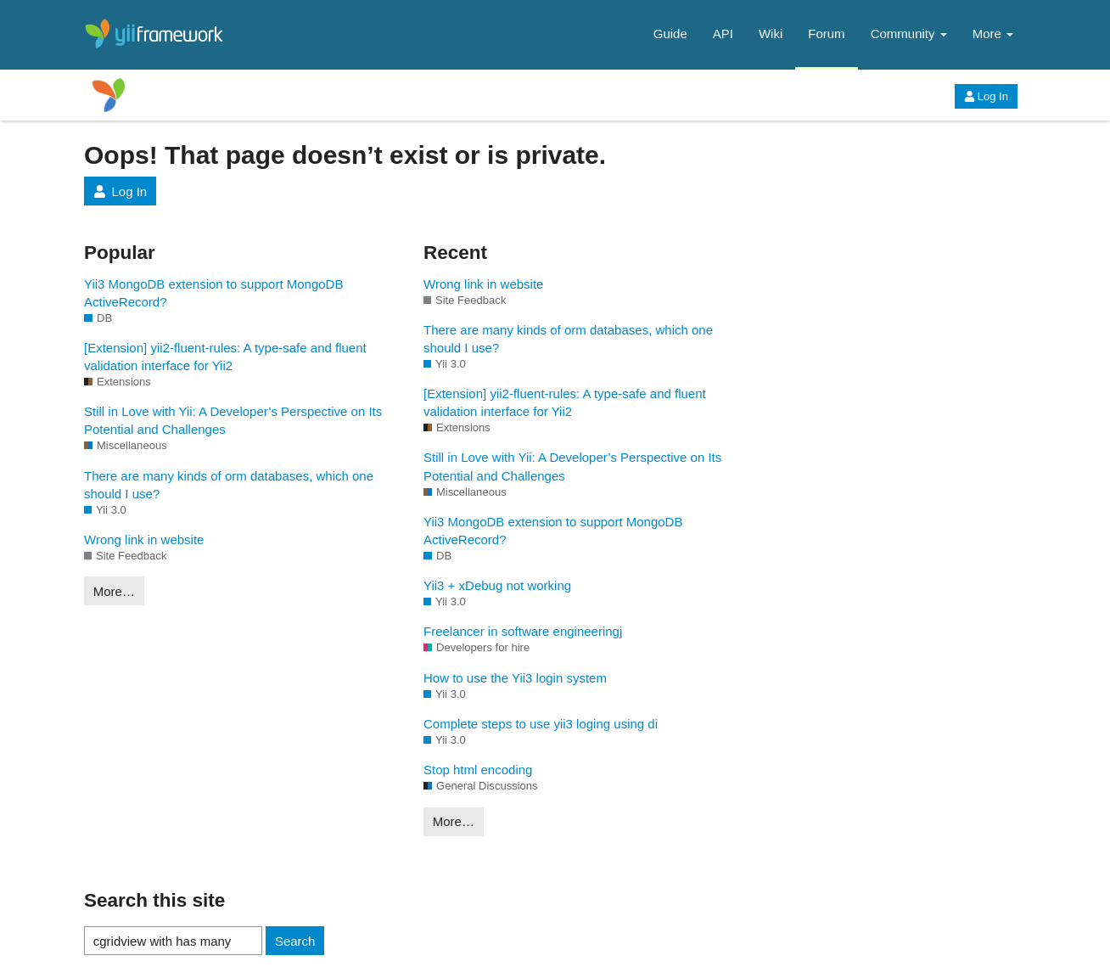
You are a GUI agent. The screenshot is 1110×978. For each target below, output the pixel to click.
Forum (826, 33)
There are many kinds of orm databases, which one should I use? (228, 485)
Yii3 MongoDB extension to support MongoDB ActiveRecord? (213, 293)
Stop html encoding (477, 769)
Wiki (770, 33)
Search (295, 941)
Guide (670, 33)
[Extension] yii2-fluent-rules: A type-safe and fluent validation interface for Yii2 (225, 356)
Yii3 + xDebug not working (497, 585)
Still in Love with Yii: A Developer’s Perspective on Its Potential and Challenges (233, 420)
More (993, 33)
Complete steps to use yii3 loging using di (540, 724)
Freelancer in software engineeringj (522, 631)
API (723, 33)
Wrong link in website (144, 539)
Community (909, 33)
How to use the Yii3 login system (515, 678)
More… (114, 591)
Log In (986, 96)
